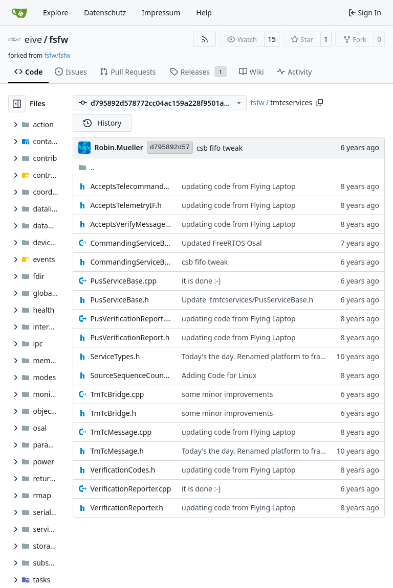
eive (33, 39)
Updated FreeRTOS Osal (222, 243)
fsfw (58, 39)
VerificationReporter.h (126, 507)
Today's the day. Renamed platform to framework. (266, 356)
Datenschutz (105, 12)
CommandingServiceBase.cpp (130, 243)
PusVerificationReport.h (129, 337)
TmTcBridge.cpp (117, 394)
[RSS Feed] (204, 39)
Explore (55, 12)
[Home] (19, 13)
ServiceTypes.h (115, 356)
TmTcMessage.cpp (120, 432)
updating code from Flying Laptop (239, 186)
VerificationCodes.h (122, 470)
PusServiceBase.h (119, 299)
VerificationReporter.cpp (130, 488)
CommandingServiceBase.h (130, 262)
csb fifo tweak (219, 148)
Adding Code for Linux (219, 375)
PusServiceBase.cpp (123, 281)
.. (86, 167)
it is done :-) (201, 281)
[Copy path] (319, 102)
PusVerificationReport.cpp (130, 318)
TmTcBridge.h (113, 413)
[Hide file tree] (17, 103)
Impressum (161, 12)
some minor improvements (227, 394)
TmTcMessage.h (116, 451)
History (102, 123)
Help (204, 12)
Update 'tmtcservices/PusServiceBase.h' (248, 299)
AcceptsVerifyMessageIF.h (130, 224)
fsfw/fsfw (57, 55)
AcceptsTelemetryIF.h (125, 205)
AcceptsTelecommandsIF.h (130, 186)
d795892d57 (170, 147)
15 (272, 39)
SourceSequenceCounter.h (130, 375)
